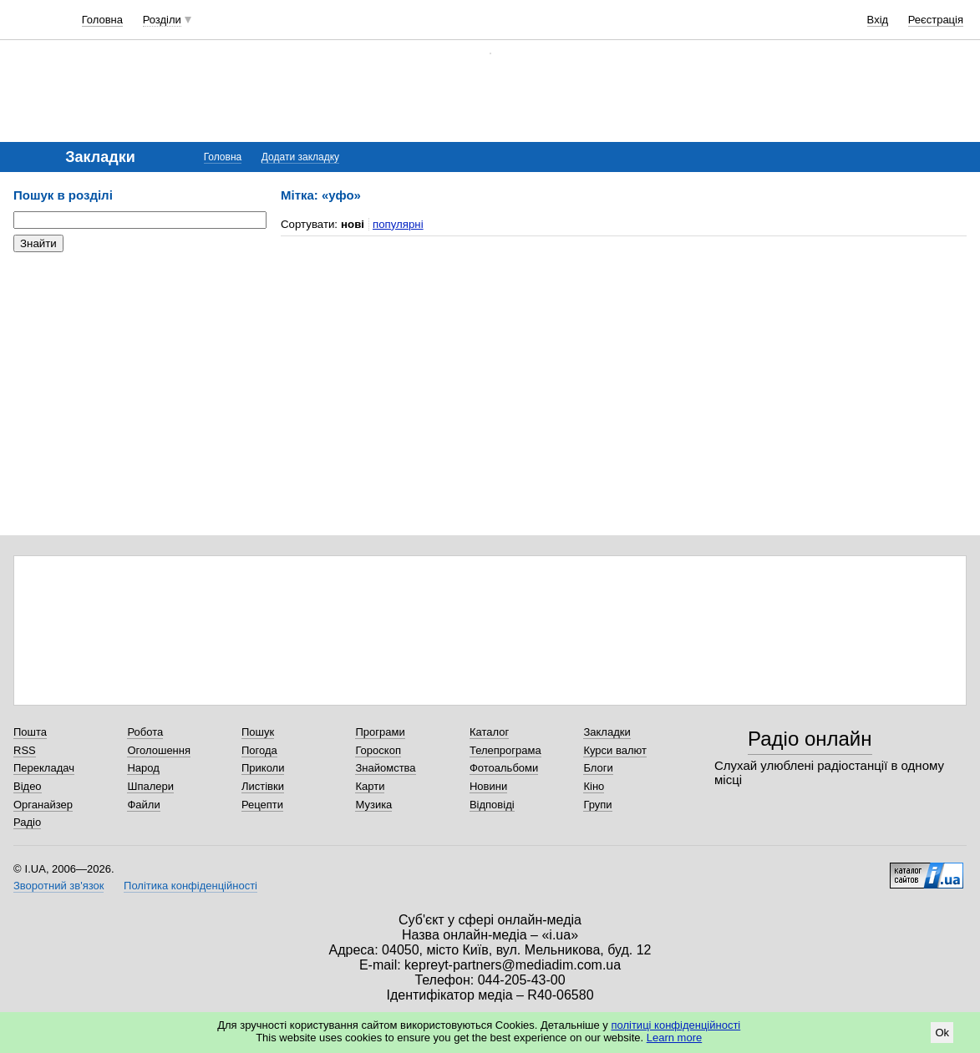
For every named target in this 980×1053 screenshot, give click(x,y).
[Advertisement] (138, 367)
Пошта (30, 732)
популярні (398, 224)
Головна (102, 19)
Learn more (674, 1037)
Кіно (593, 786)
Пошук (257, 732)
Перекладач (43, 768)
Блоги (597, 768)
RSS (24, 750)
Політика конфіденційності (190, 885)
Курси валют (615, 750)
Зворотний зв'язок (58, 885)
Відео (27, 786)
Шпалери (150, 786)
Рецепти (262, 804)
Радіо (27, 822)
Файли (143, 804)
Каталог (489, 732)
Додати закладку (300, 157)
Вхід (878, 19)
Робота (145, 732)
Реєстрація (935, 19)
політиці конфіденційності (675, 1025)
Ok (942, 1032)
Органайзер (43, 804)
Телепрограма (505, 750)
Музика (373, 804)
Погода (259, 750)
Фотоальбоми (504, 768)
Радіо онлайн (810, 738)
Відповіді (492, 804)
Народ (143, 768)
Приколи (262, 768)
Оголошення (158, 750)
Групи (597, 804)
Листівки (262, 786)
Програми (379, 732)
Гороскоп (377, 750)
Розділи (162, 19)
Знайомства (385, 768)
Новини (488, 786)
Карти (369, 786)
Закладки (606, 732)
